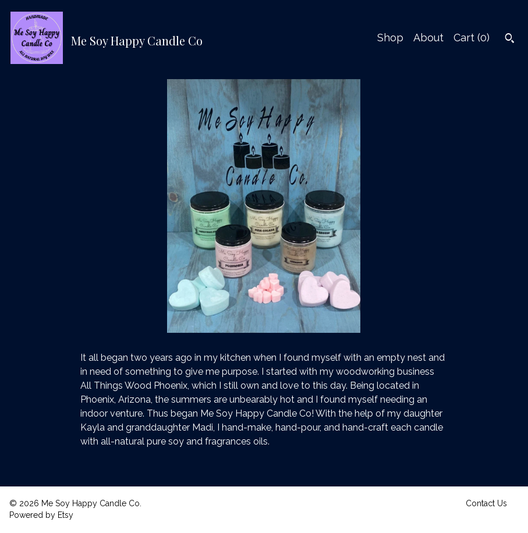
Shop (390, 37)
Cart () (471, 37)
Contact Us (486, 503)
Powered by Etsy (41, 515)
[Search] (509, 39)
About (428, 37)
